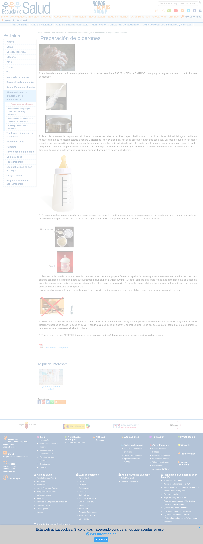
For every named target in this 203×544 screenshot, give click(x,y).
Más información (101, 534)
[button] (199, 527)
